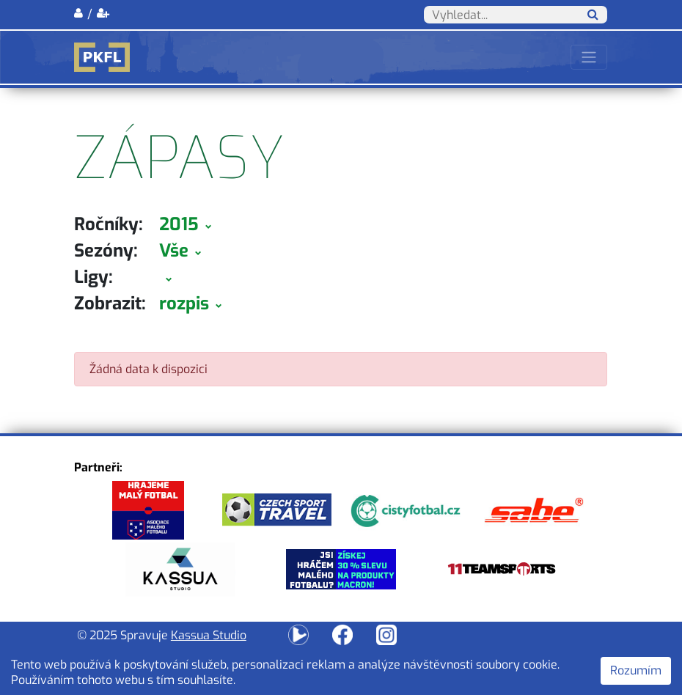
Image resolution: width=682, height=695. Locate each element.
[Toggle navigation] (589, 57)
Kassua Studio (208, 635)
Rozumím (635, 670)
